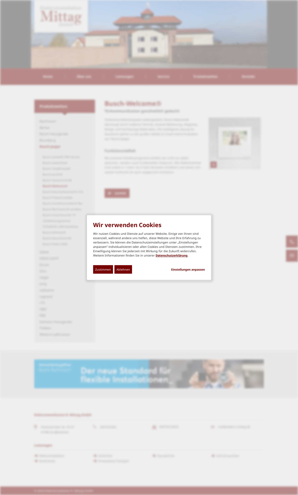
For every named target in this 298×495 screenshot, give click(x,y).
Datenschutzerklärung (171, 255)
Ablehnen (123, 269)
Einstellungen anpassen (188, 269)
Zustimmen (103, 269)
